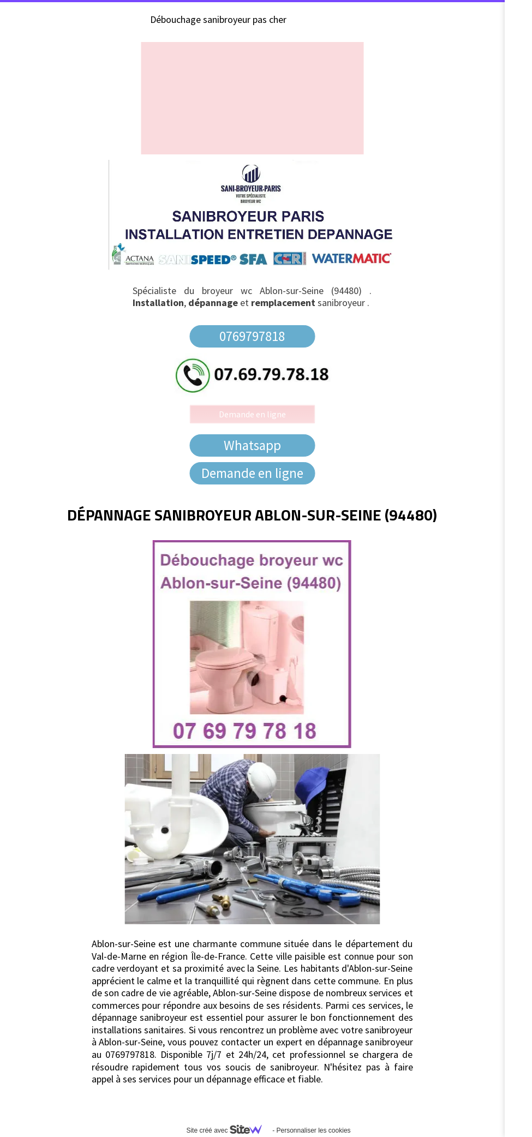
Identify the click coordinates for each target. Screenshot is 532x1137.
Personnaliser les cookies (313, 1130)
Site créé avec (228, 1130)
